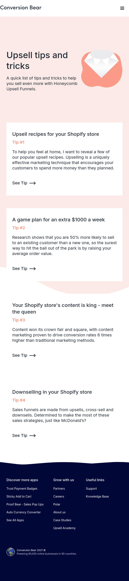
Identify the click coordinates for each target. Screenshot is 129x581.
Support (91, 488)
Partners (59, 488)
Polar (56, 504)
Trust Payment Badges (21, 488)
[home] (20, 7)
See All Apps (15, 520)
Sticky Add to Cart (18, 496)
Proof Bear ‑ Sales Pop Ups (25, 504)
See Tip (19, 182)
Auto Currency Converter (23, 512)
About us (59, 512)
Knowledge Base (97, 496)
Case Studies (62, 520)
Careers (58, 496)
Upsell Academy (64, 528)
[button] (122, 8)
